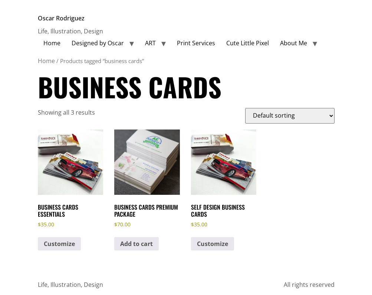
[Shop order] (290, 116)
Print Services (196, 43)
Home (51, 43)
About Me (293, 43)
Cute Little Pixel (247, 43)
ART (150, 43)
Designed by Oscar (98, 43)
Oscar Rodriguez (61, 18)
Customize (59, 244)
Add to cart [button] (136, 244)
